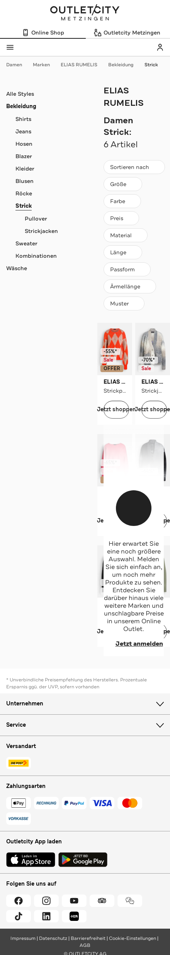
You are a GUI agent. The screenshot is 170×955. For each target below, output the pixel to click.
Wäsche (16, 268)
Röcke (23, 193)
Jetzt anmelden (134, 643)
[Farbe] (122, 201)
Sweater (26, 243)
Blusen (24, 181)
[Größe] (123, 184)
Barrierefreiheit (88, 938)
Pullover (36, 218)
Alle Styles (20, 93)
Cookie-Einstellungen (132, 938)
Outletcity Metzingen (85, 13)
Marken (45, 65)
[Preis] (121, 218)
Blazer (23, 156)
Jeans (23, 131)
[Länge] (123, 252)
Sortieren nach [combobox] (134, 169)
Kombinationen (36, 255)
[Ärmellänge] (130, 286)
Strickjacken (41, 231)
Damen (18, 65)
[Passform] (127, 269)
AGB (85, 945)
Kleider (24, 168)
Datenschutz (53, 938)
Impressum (23, 938)
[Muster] (124, 303)
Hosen (23, 143)
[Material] (126, 235)
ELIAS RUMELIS (83, 65)
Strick (151, 65)
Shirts (23, 118)
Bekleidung (124, 65)
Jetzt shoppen (116, 409)
